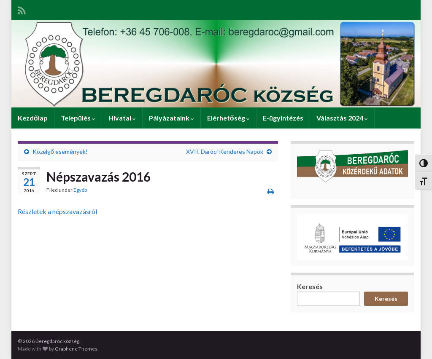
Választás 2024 (342, 118)
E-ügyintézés (283, 118)
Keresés (310, 286)
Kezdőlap (33, 118)
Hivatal (122, 118)
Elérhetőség (228, 118)
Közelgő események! (60, 151)
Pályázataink (171, 118)
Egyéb (80, 190)
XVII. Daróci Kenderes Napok (224, 151)
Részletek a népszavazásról (57, 211)
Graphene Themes (76, 349)
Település (78, 118)
